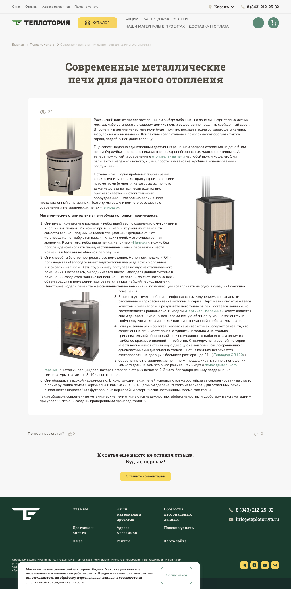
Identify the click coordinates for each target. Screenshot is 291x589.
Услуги (180, 19)
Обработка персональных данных (178, 514)
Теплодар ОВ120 (228, 354)
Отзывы (31, 7)
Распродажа (155, 19)
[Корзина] (273, 22)
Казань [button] (221, 6)
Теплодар (110, 207)
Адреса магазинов (56, 7)
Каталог (101, 22)
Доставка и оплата (209, 26)
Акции (131, 19)
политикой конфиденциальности (56, 582)
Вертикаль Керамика (204, 310)
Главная (18, 44)
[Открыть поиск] (258, 22)
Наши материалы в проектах (155, 26)
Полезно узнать (86, 7)
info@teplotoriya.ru (257, 519)
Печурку (140, 242)
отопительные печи (168, 156)
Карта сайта (175, 541)
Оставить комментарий (145, 476)
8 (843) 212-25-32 (263, 6)
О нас (16, 7)
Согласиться (176, 575)
